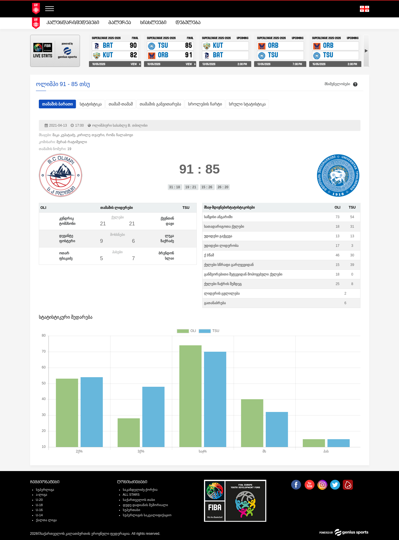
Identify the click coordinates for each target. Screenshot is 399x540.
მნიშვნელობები (337, 84)
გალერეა (119, 22)
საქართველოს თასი (139, 499)
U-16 (39, 510)
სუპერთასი (131, 510)
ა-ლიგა (42, 494)
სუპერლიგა (45, 489)
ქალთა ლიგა (46, 520)
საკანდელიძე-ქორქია (140, 489)
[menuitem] (73, 22)
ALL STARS (131, 494)
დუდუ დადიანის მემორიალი (145, 505)
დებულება (188, 22)
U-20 (39, 499)
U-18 (39, 505)
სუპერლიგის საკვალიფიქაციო (147, 515)
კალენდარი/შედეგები (72, 22)
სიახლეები (153, 22)
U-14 (39, 515)
